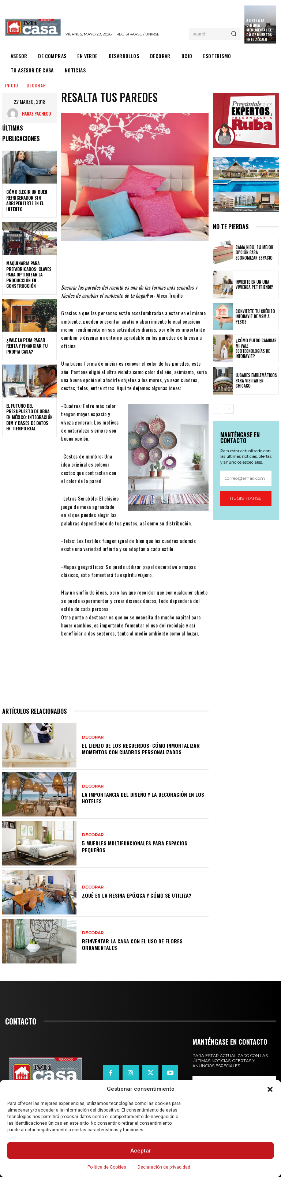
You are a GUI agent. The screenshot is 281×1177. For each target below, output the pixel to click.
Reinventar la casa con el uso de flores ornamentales (132, 944)
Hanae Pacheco (36, 113)
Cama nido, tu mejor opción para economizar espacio (254, 252)
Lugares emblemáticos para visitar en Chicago (256, 380)
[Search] (233, 34)
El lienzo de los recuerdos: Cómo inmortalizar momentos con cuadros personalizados (141, 749)
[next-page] (229, 409)
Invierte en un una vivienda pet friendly (254, 284)
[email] (245, 478)
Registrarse (246, 498)
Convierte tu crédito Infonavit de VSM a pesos (255, 316)
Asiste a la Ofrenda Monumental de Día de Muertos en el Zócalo (259, 30)
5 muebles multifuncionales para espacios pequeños (134, 846)
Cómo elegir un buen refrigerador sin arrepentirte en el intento (26, 200)
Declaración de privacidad (164, 1167)
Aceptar (140, 1150)
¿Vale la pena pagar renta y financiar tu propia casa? (27, 345)
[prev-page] (217, 409)
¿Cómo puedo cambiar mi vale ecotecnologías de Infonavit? (256, 348)
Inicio (11, 85)
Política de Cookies (106, 1167)
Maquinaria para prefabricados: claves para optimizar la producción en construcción (29, 274)
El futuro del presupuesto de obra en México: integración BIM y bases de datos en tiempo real (29, 417)
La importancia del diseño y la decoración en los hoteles (143, 798)
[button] (270, 1089)
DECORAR (36, 85)
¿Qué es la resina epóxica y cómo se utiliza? (136, 895)
